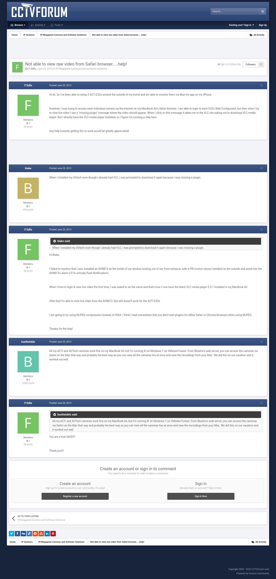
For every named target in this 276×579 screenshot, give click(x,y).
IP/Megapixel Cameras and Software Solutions (81, 68)
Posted (58, 85)
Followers (251, 64)
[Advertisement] (138, 49)
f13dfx (32, 68)
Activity (39, 25)
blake (28, 168)
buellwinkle (28, 341)
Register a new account (75, 496)
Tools (58, 25)
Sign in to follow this (230, 64)
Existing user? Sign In (241, 25)
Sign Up (263, 25)
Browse (19, 25)
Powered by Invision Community (252, 573)
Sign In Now (201, 496)
